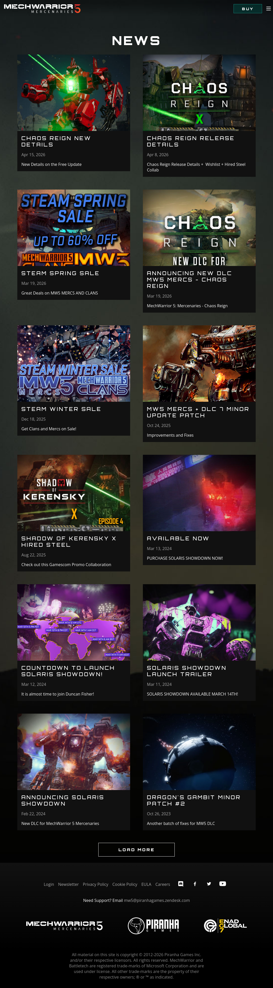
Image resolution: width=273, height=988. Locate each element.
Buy (248, 8)
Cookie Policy (124, 884)
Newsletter (68, 884)
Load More (136, 849)
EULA (146, 884)
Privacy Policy (95, 884)
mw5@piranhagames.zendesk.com (157, 900)
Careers (162, 884)
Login (49, 884)
